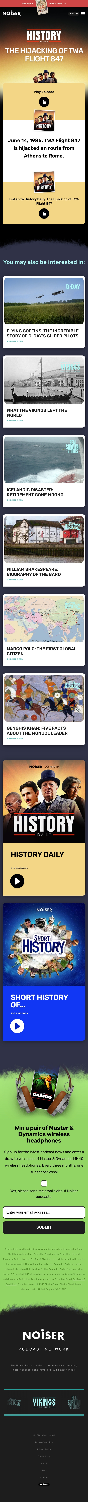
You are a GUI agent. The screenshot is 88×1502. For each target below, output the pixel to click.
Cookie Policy (44, 1456)
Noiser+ (73, 14)
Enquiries (44, 1477)
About (44, 1463)
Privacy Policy (44, 1449)
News (44, 1470)
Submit (44, 1227)
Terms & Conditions (44, 1442)
